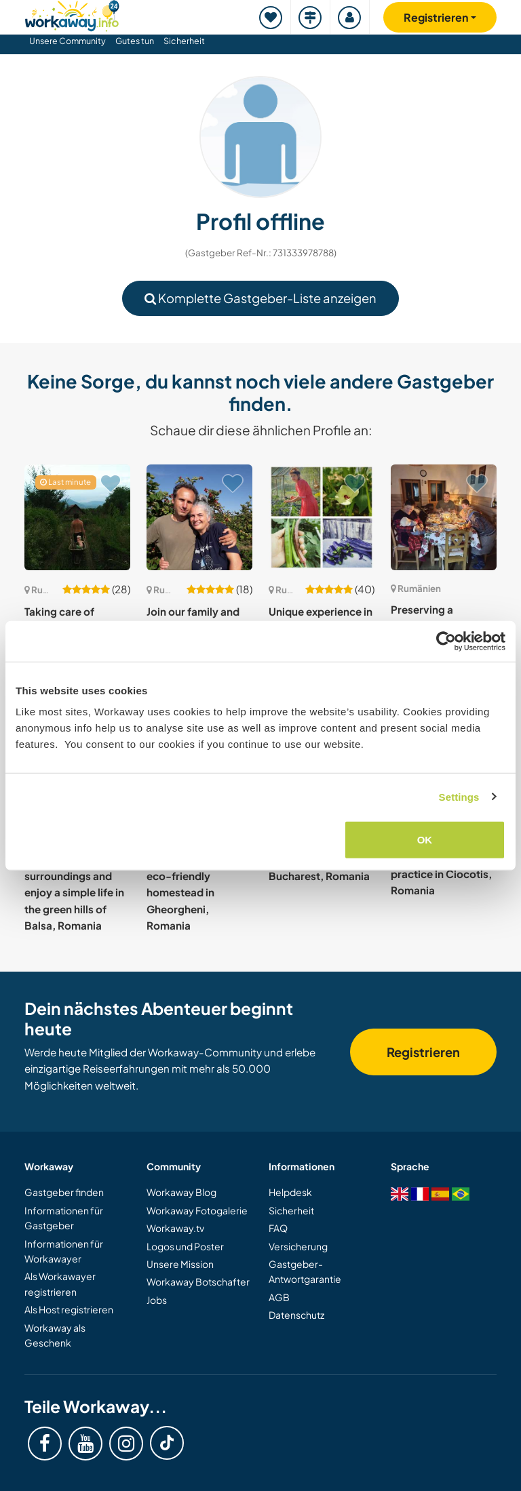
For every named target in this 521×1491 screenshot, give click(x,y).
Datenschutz (296, 1315)
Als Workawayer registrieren (60, 1283)
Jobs (157, 1300)
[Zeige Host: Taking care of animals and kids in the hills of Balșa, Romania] (77, 517)
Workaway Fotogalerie (197, 1210)
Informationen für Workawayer (63, 1251)
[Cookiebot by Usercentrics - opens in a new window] (446, 641)
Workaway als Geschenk (54, 1335)
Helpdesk (290, 1192)
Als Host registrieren (68, 1309)
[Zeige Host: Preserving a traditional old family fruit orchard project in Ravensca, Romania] (444, 517)
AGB (279, 1297)
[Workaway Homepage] (71, 13)
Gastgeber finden (64, 1192)
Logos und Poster (185, 1246)
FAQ (278, 1228)
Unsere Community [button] (67, 40)
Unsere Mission (180, 1264)
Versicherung (298, 1246)
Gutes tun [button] (134, 40)
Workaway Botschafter (198, 1281)
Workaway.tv (175, 1228)
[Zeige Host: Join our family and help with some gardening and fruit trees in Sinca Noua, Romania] (199, 517)
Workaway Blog (181, 1192)
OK (425, 840)
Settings (459, 796)
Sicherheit (184, 40)
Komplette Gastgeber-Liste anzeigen (260, 298)
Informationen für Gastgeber (63, 1217)
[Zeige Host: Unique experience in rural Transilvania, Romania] (321, 517)
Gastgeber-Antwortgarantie (305, 1271)
